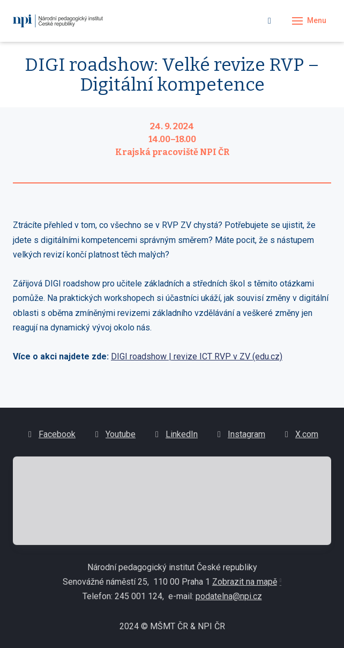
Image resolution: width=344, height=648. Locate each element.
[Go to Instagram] (240, 438)
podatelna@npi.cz (229, 600)
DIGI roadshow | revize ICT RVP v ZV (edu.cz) (196, 356)
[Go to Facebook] (51, 438)
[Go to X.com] (300, 438)
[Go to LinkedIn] (175, 438)
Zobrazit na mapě (244, 585)
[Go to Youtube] (114, 438)
